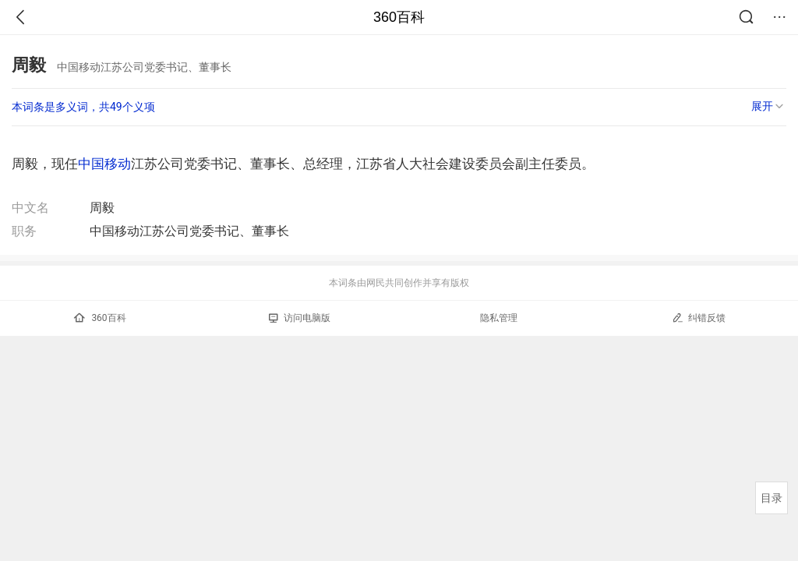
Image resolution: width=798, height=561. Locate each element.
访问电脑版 (299, 317)
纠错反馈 (699, 317)
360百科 (399, 17)
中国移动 (104, 163)
